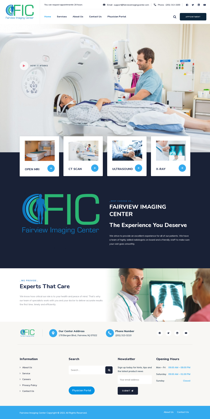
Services (62, 16)
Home (47, 16)
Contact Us (95, 16)
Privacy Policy (29, 385)
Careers (26, 379)
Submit (128, 391)
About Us (78, 16)
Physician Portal (116, 16)
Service (26, 373)
